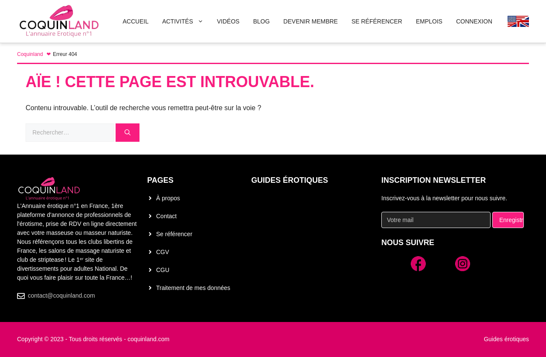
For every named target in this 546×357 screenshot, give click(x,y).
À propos (168, 198)
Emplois (429, 21)
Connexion (474, 21)
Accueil (135, 21)
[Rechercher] (127, 132)
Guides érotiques (289, 180)
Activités (186, 21)
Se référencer (174, 234)
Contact (166, 216)
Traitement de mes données (193, 287)
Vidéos (228, 21)
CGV (162, 252)
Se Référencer (376, 21)
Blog (261, 21)
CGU (162, 269)
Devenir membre (310, 21)
